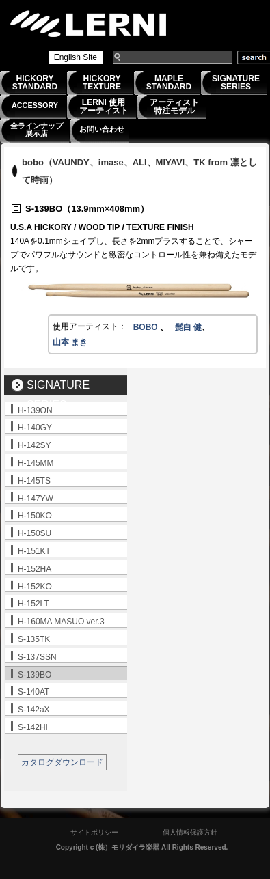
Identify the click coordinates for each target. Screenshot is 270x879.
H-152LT (33, 604)
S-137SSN (37, 657)
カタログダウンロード (62, 762)
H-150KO (35, 515)
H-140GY (35, 427)
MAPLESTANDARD (168, 83)
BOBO (146, 327)
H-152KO (35, 586)
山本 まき (70, 342)
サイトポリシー (94, 832)
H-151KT (34, 551)
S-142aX (34, 709)
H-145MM (36, 463)
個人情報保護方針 (190, 832)
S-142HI (33, 727)
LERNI (89, 23)
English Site (75, 57)
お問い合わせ (101, 129)
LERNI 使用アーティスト (104, 106)
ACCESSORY (35, 105)
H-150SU (34, 533)
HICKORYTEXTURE (102, 83)
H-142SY (34, 445)
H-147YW (35, 498)
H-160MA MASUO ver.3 (61, 621)
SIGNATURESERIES (236, 83)
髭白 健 (188, 327)
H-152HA (34, 569)
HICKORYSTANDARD (34, 83)
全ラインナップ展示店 (36, 129)
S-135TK (34, 639)
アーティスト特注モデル (174, 106)
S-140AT (33, 692)
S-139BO (34, 675)
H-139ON (35, 410)
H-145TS (34, 481)
